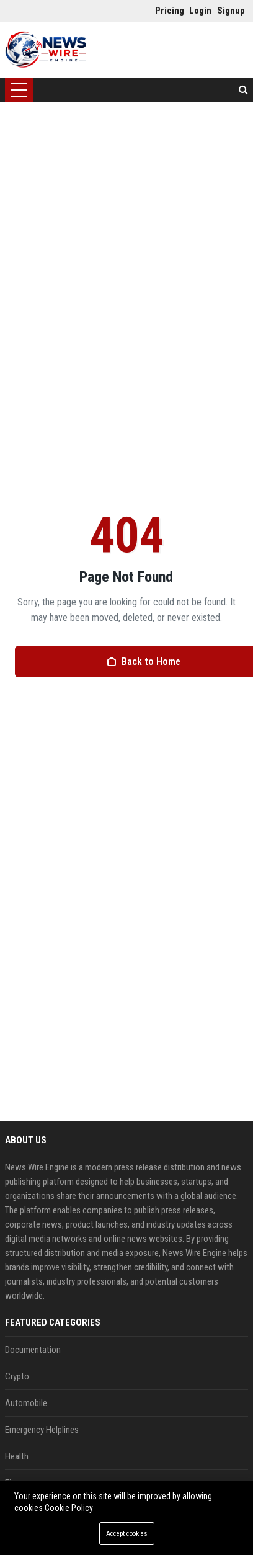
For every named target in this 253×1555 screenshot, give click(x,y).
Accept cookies (127, 1534)
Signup (228, 10)
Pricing (166, 10)
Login (200, 10)
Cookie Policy (69, 1508)
